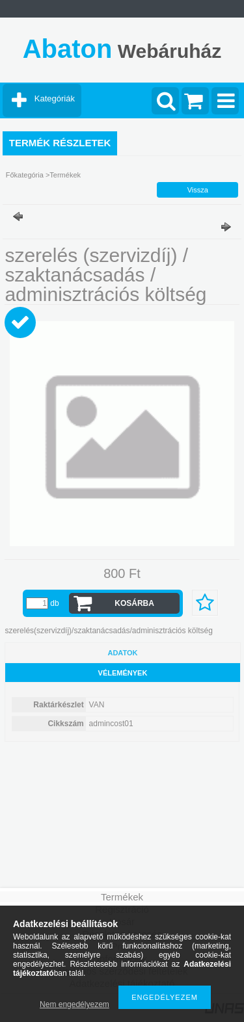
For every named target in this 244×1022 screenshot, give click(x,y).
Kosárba (134, 603)
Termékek (65, 175)
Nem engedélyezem (74, 1004)
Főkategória (25, 175)
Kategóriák (54, 98)
